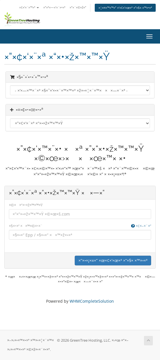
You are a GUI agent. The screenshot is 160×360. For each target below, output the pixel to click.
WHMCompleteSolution (92, 301)
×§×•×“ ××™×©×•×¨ (80, 226)
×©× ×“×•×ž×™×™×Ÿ (26, 205)
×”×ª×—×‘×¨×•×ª (54, 7)
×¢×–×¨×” (141, 225)
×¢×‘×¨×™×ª (29, 7)
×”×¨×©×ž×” (78, 7)
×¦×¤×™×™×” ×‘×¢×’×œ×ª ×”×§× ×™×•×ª (125, 7)
